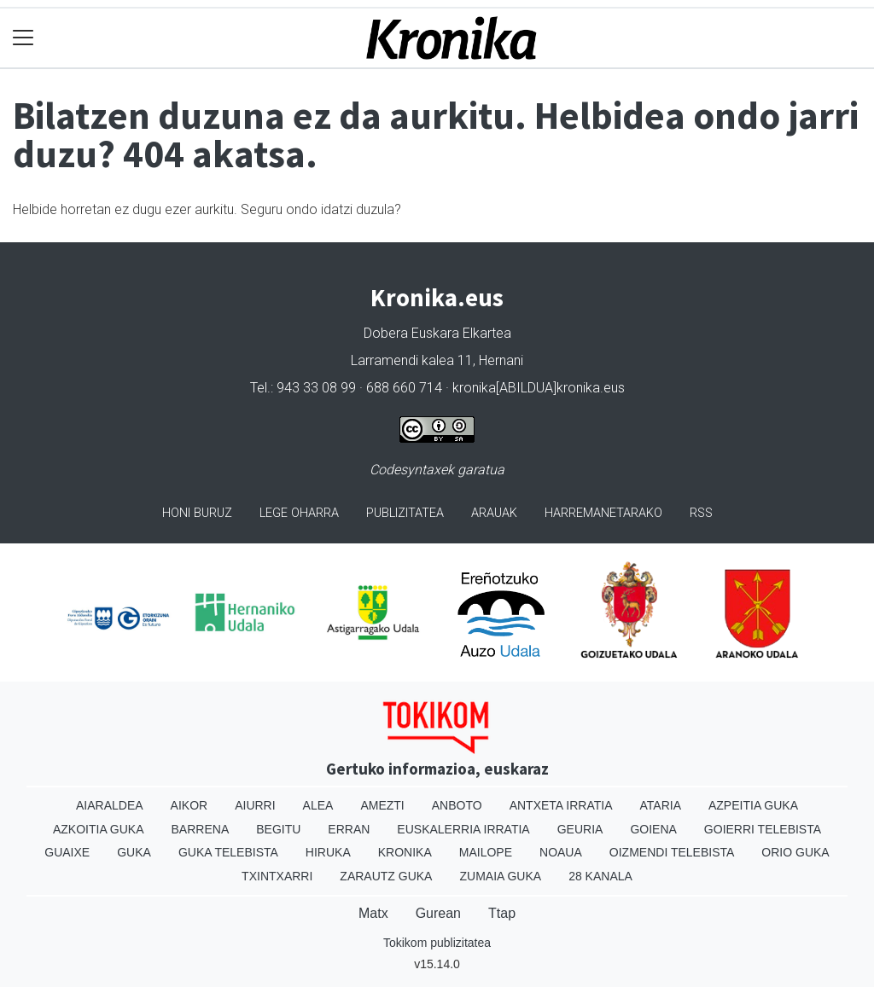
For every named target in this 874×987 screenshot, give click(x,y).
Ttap (502, 913)
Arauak (494, 513)
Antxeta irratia (561, 805)
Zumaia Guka (500, 876)
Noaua (560, 852)
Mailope (485, 852)
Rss (701, 513)
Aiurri (255, 805)
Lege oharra (299, 513)
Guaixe (67, 852)
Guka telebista (228, 852)
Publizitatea (405, 513)
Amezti (382, 805)
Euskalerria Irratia (463, 829)
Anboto (457, 805)
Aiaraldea (109, 805)
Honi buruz (197, 513)
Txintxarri (277, 876)
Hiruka (328, 852)
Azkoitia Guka (98, 829)
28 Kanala (600, 876)
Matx (373, 913)
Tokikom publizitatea (437, 942)
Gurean (438, 913)
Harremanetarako (603, 513)
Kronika (405, 852)
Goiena (653, 829)
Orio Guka (795, 852)
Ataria (660, 805)
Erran (349, 829)
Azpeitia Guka (753, 805)
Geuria (580, 829)
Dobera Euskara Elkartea (437, 333)
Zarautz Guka (386, 876)
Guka (134, 852)
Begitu (278, 829)
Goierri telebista (762, 829)
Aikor (189, 805)
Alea (318, 805)
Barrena (201, 829)
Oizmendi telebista (672, 852)
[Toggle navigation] (23, 38)
